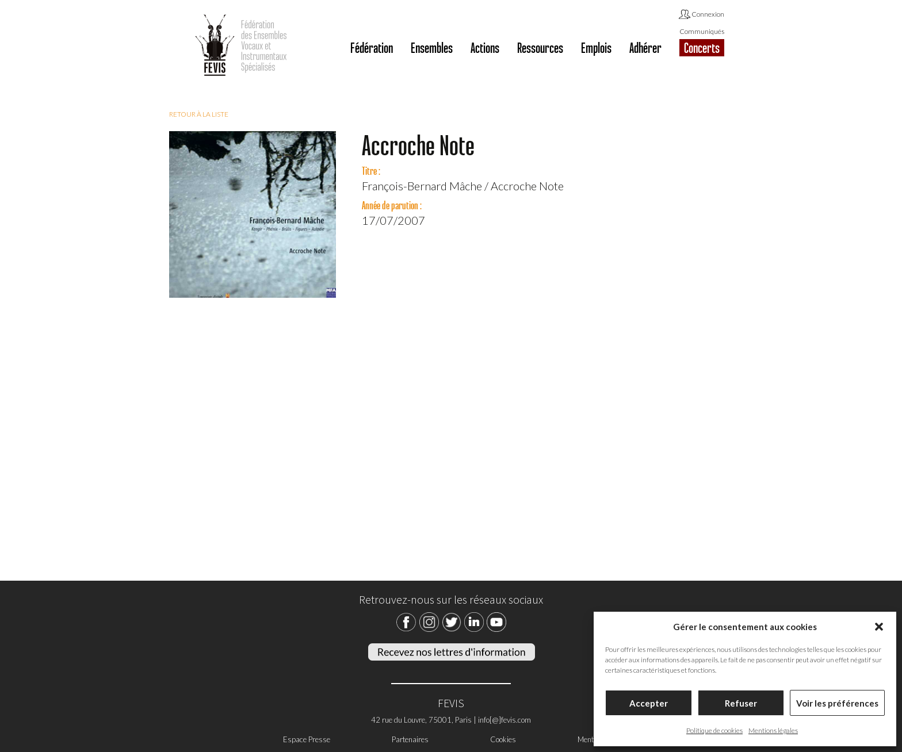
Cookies (503, 739)
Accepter (648, 703)
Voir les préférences (837, 703)
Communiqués (701, 31)
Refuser (741, 703)
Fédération (371, 47)
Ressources (540, 47)
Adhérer (645, 47)
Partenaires (410, 739)
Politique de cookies (714, 730)
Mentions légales (773, 730)
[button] (879, 626)
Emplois (596, 47)
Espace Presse (306, 739)
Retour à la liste (198, 114)
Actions (485, 47)
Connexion (701, 15)
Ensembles (432, 47)
